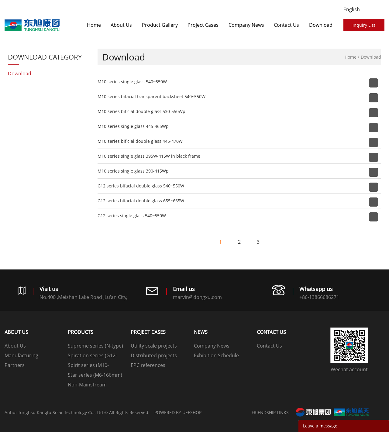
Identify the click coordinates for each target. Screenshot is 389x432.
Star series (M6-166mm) (95, 375)
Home (94, 25)
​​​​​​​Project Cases (203, 25)
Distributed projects (154, 355)
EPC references (148, 365)
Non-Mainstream (87, 384)
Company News (246, 25)
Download (320, 25)
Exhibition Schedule (216, 355)
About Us (121, 25)
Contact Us (286, 25)
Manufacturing (21, 355)
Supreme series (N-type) (95, 345)
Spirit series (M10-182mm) (88, 366)
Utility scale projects (154, 345)
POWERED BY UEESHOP (177, 412)
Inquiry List (364, 25)
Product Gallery (160, 25)
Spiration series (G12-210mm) (92, 356)
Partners (15, 365)
